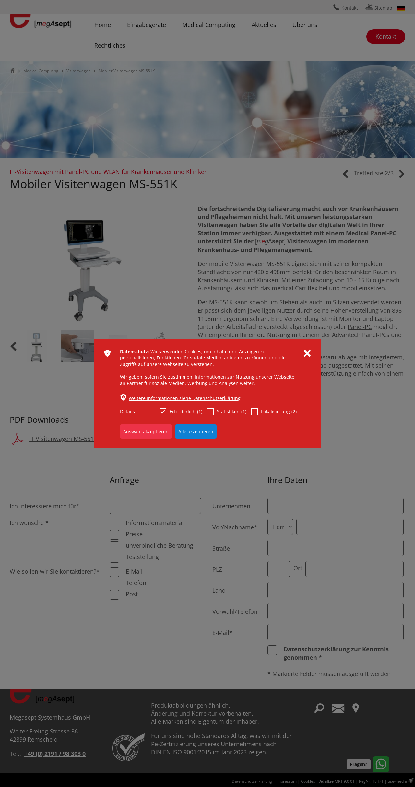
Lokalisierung (274, 411)
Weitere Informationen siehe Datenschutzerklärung (185, 398)
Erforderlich (181, 411)
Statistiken (226, 411)
